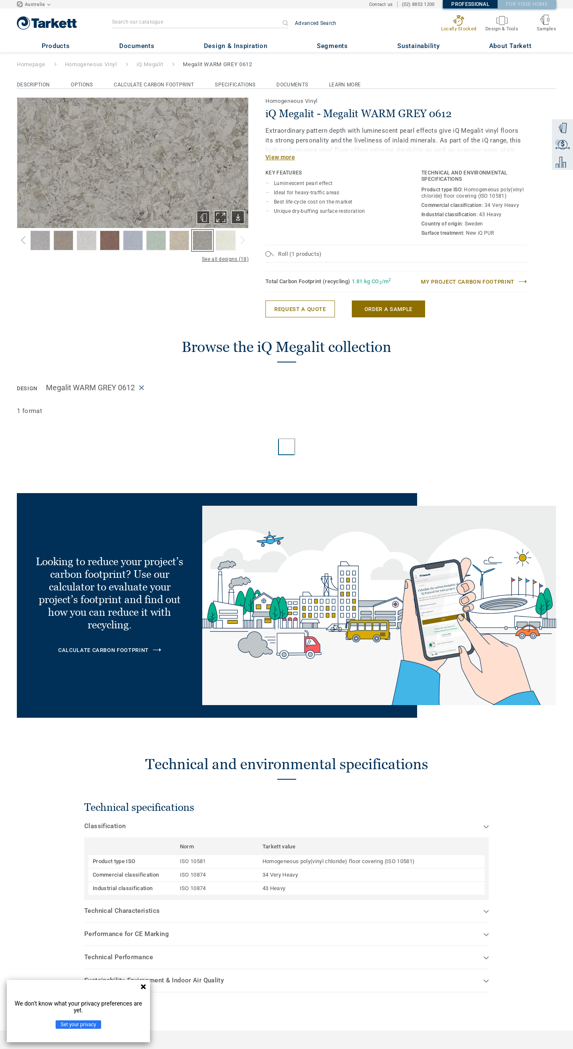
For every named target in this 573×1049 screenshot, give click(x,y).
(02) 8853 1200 (418, 4)
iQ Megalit (150, 64)
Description (33, 85)
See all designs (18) (225, 259)
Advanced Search (316, 23)
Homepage (31, 64)
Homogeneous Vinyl (91, 64)
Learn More (345, 85)
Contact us (381, 4)
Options (82, 85)
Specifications (235, 85)
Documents (292, 85)
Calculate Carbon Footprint (154, 85)
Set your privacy (78, 1025)
